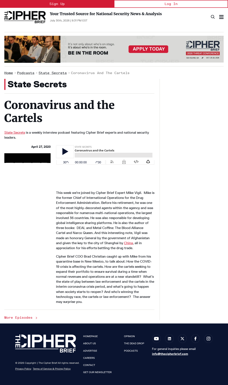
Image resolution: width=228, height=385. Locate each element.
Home (8, 73)
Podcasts (26, 73)
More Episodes (21, 317)
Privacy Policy (23, 368)
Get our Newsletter (97, 372)
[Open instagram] (208, 338)
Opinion (129, 336)
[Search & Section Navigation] (221, 17)
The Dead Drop (134, 343)
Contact (89, 365)
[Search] (212, 17)
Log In (171, 4)
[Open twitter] (182, 338)
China (128, 243)
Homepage (90, 336)
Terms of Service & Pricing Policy (52, 368)
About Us (89, 343)
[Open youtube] (156, 338)
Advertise (90, 350)
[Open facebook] (195, 338)
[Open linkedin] (169, 338)
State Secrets (53, 73)
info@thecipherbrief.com (170, 354)
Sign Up (57, 4)
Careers (89, 357)
